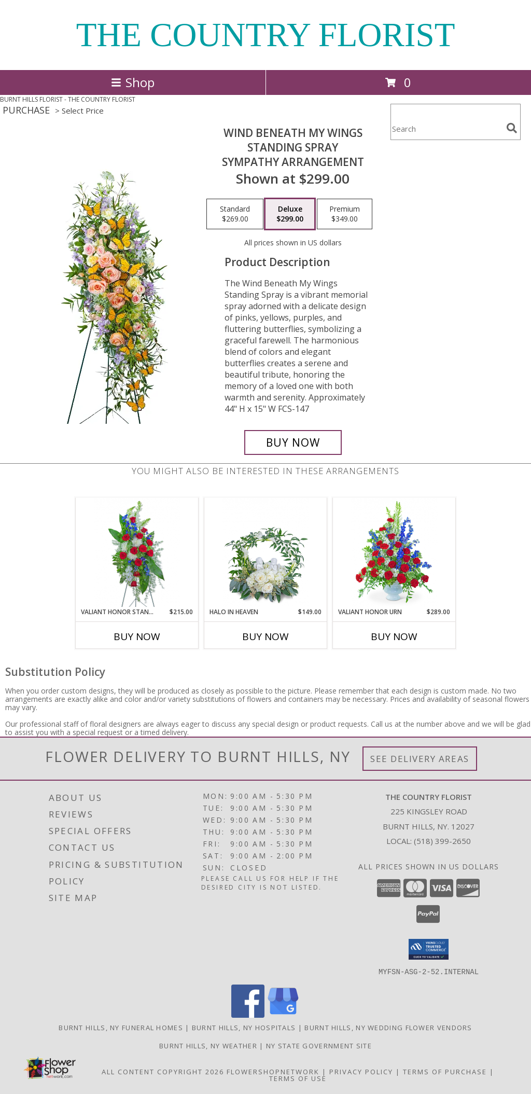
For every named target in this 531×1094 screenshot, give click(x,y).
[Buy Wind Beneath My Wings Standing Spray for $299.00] (293, 442)
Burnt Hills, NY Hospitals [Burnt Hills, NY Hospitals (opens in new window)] (244, 1027)
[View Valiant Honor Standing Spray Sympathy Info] (137, 552)
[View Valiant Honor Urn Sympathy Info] (394, 552)
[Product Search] (446, 128)
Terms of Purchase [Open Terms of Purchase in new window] (445, 1071)
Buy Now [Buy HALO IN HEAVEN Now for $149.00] (265, 636)
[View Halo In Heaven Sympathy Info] (265, 552)
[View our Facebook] (247, 1014)
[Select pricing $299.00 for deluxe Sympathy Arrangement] (290, 214)
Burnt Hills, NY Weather (208, 1045)
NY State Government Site (319, 1045)
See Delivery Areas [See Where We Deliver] (419, 759)
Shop (133, 82)
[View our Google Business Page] (283, 1014)
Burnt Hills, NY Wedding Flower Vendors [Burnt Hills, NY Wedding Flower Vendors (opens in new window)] (388, 1027)
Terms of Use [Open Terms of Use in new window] (298, 1078)
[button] (429, 949)
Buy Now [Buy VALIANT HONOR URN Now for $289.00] (394, 636)
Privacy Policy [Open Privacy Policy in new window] (361, 1071)
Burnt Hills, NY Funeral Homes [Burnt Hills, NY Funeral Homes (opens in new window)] (121, 1027)
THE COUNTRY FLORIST (265, 34)
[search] (512, 128)
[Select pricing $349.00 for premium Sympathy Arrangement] (344, 214)
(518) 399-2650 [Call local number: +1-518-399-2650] (442, 841)
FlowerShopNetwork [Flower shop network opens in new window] (273, 1071)
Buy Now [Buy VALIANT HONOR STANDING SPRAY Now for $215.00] (137, 636)
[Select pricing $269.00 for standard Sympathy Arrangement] (235, 214)
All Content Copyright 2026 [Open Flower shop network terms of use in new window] (163, 1071)
